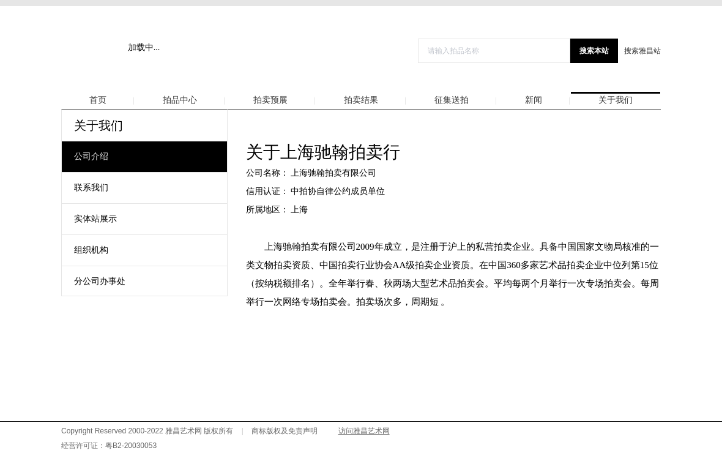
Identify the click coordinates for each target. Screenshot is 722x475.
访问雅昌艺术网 (364, 431)
